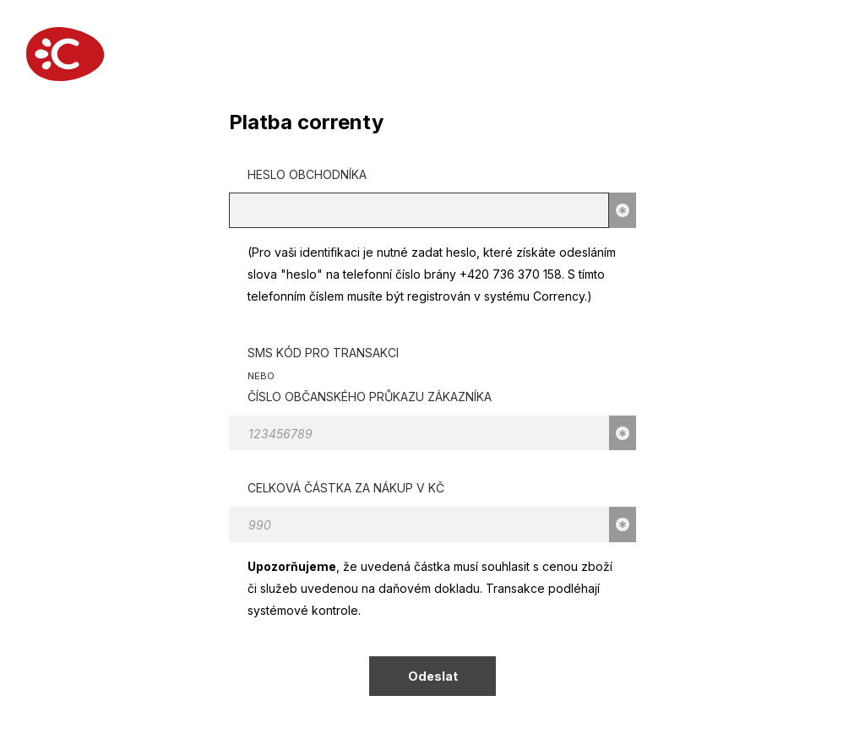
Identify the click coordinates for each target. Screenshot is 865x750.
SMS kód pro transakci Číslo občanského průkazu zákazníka (370, 374)
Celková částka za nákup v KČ (346, 488)
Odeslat (433, 676)
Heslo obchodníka (307, 174)
